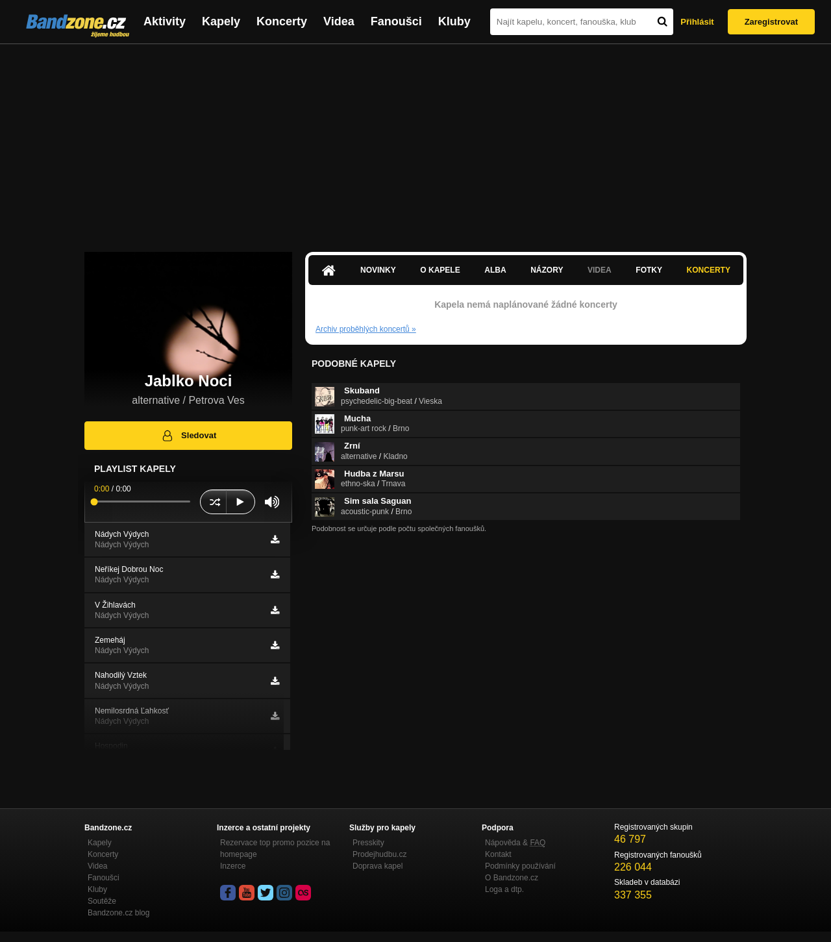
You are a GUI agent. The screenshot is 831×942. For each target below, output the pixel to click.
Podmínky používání (520, 866)
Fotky (649, 270)
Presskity (368, 842)
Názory (546, 270)
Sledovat (188, 435)
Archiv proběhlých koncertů (366, 329)
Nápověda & (515, 842)
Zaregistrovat (771, 22)
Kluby (454, 21)
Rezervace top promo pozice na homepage (275, 848)
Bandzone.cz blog (118, 912)
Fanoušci (396, 21)
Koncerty (281, 21)
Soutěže (102, 901)
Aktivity (164, 21)
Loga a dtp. (504, 889)
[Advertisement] (415, 141)
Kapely (221, 21)
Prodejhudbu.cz (379, 854)
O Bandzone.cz (511, 877)
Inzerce (232, 866)
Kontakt (498, 854)
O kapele (440, 270)
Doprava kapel (378, 866)
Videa (338, 21)
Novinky (378, 270)
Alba (495, 270)
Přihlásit (696, 22)
